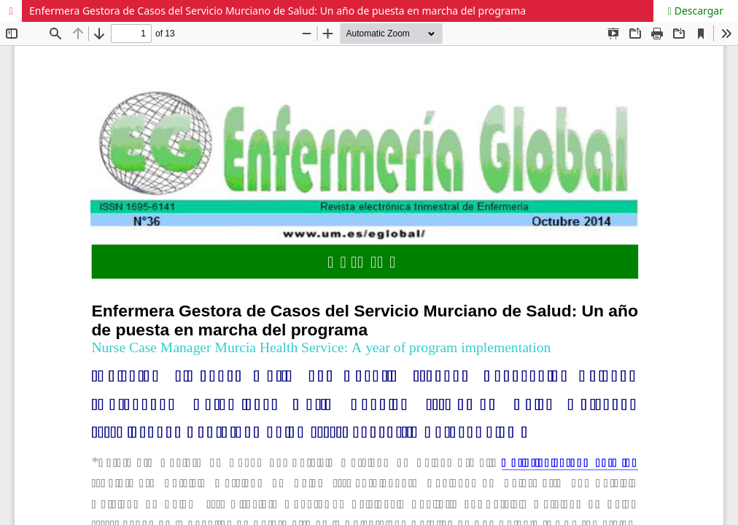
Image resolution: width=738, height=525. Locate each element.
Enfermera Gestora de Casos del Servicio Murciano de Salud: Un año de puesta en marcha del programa (277, 11)
